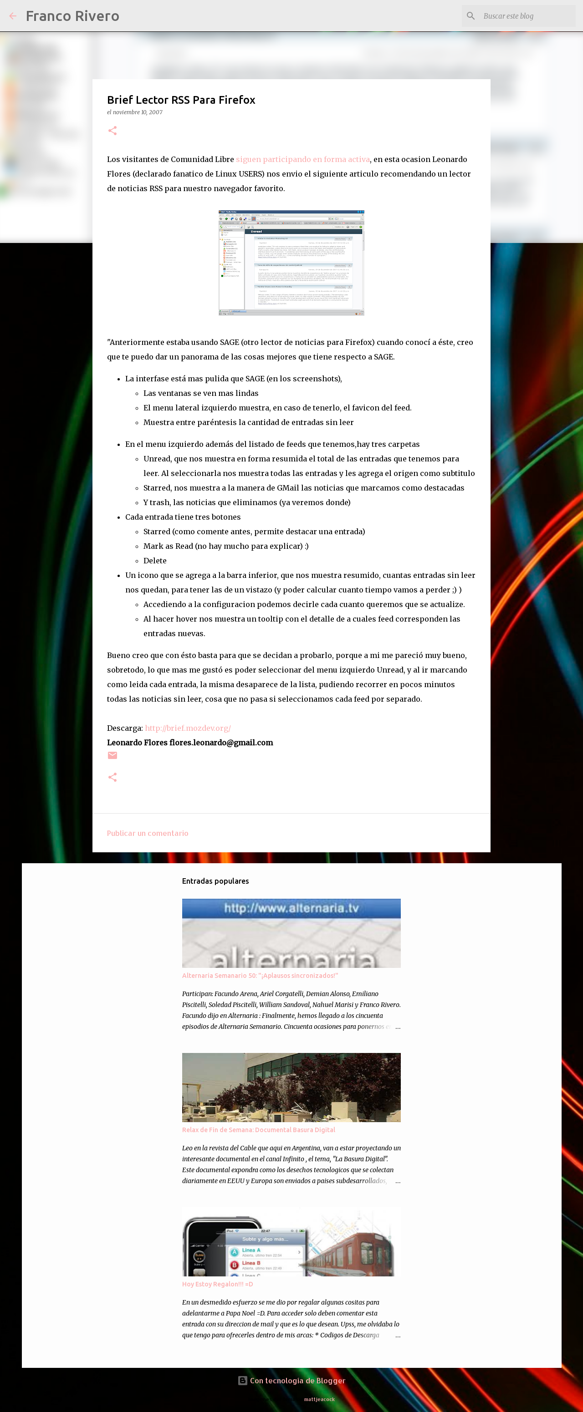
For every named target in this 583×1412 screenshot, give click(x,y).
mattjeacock (319, 1399)
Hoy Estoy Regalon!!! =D (217, 1284)
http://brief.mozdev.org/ (188, 728)
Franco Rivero (73, 15)
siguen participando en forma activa (303, 159)
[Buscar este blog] (528, 16)
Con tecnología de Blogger (291, 1380)
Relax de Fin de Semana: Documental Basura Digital (258, 1130)
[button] (112, 131)
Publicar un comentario (148, 833)
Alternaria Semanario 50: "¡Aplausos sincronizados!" (260, 975)
